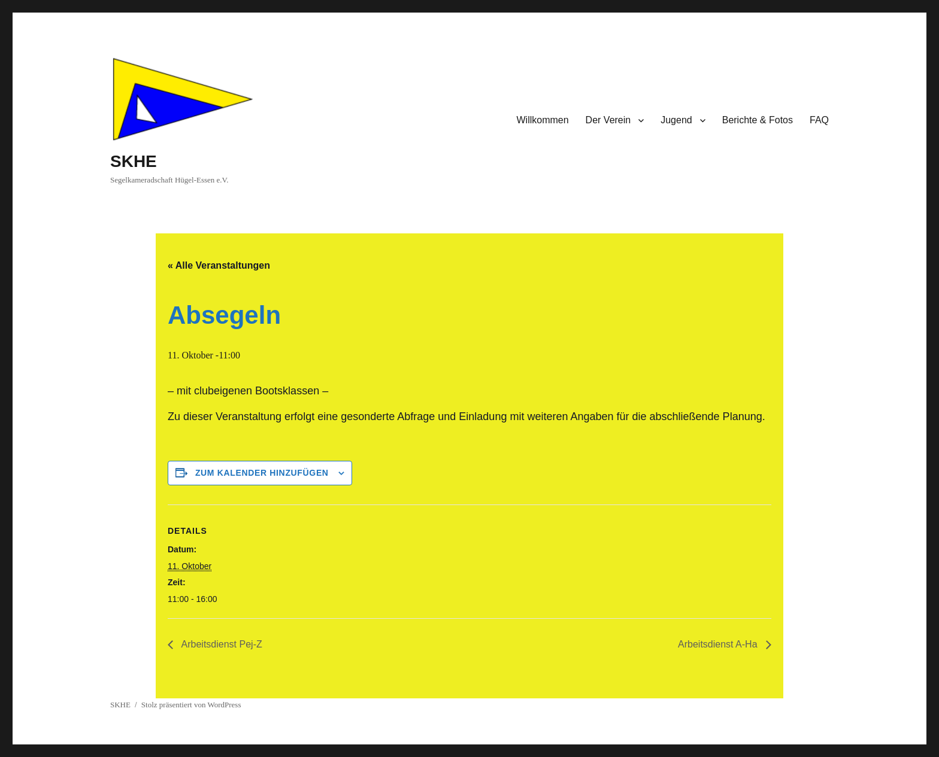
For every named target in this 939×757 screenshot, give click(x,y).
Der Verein (608, 120)
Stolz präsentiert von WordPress (191, 704)
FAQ (819, 120)
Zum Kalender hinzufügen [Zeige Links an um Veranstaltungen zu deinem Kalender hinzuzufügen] (262, 473)
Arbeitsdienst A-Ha (719, 644)
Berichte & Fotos (757, 120)
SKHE (133, 161)
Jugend (676, 120)
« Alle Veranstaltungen (219, 265)
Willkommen (542, 120)
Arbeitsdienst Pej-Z (220, 644)
